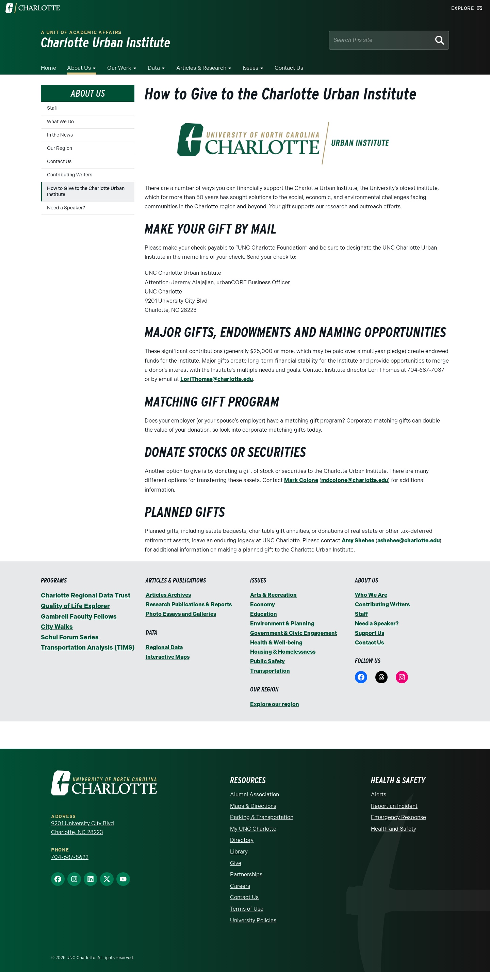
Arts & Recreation (273, 594)
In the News (60, 135)
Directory (242, 837)
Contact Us (289, 68)
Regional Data (164, 646)
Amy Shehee (358, 540)
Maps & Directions (253, 803)
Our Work (119, 68)
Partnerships (246, 872)
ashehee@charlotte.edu (408, 540)
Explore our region (274, 701)
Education (263, 613)
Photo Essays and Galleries (181, 613)
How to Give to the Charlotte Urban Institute (86, 191)
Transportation (270, 668)
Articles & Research (201, 68)
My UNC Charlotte (253, 826)
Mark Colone (301, 480)
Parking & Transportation (261, 814)
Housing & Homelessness (282, 650)
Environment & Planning (282, 622)
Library (239, 848)
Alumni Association (254, 791)
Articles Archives (168, 594)
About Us (79, 68)
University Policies (253, 917)
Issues (250, 68)
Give (235, 860)
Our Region (59, 148)
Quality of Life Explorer (75, 605)
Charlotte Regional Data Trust (85, 595)
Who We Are (371, 594)
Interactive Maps (168, 655)
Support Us (369, 631)
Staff (52, 108)
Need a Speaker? (66, 208)
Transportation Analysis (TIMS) (88, 647)
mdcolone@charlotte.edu (354, 480)
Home (48, 68)
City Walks (57, 626)
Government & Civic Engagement (293, 631)
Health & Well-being (276, 640)
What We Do (60, 122)
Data (154, 68)
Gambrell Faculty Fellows (79, 616)
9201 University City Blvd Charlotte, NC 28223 (82, 824)
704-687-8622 (69, 854)
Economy (262, 604)
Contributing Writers (69, 175)
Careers (240, 883)
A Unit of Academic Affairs (81, 32)
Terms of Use (246, 906)
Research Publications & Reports (189, 604)
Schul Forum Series (70, 636)
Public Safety (267, 659)
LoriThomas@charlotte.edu (216, 379)
